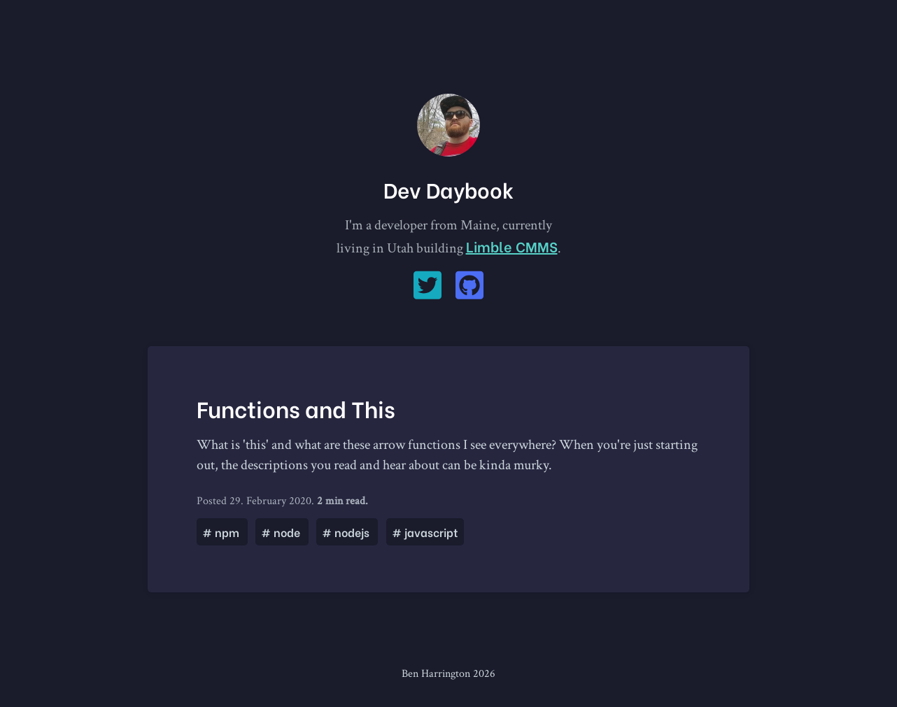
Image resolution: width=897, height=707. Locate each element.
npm (222, 532)
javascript (425, 532)
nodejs (347, 532)
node (282, 532)
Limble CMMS (512, 246)
